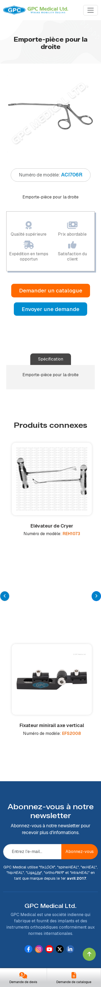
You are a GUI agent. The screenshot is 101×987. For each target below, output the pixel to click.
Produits (14, 890)
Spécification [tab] (50, 359)
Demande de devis (23, 982)
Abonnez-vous (80, 748)
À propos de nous (22, 882)
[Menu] (90, 10)
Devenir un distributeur (28, 905)
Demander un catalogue (50, 290)
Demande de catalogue (73, 982)
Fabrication (17, 898)
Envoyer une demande (50, 309)
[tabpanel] (50, 113)
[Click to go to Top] (89, 954)
